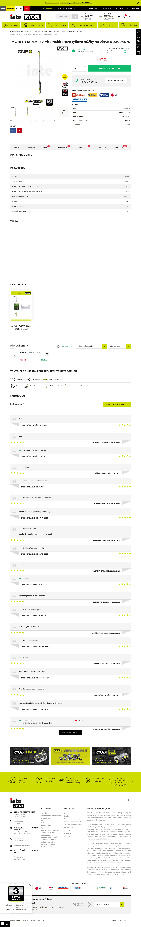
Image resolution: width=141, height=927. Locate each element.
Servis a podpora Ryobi (73, 824)
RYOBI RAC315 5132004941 (30, 353)
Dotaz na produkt (116, 81)
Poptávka (67, 830)
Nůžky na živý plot (48, 844)
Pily (42, 820)
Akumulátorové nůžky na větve (72, 31)
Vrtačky (44, 813)
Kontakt (67, 836)
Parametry (31, 147)
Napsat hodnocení (117, 404)
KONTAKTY (119, 8)
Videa (46, 146)
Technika (57, 25)
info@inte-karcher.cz (22, 845)
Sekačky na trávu (48, 842)
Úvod (22, 31)
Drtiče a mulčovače (49, 847)
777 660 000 (18, 823)
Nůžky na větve (54, 31)
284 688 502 (18, 821)
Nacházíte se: (15, 31)
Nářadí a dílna (83, 25)
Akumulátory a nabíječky (51, 815)
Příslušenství (84, 146)
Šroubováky (45, 818)
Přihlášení (93, 8)
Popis (16, 147)
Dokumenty (64, 146)
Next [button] (132, 781)
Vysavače (45, 828)
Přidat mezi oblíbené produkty (21, 121)
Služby (108, 25)
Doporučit (47, 121)
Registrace (106, 8)
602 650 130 (18, 841)
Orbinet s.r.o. (126, 920)
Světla (43, 823)
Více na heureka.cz (70, 732)
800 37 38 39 (89, 81)
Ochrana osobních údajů (73, 822)
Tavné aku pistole (48, 833)
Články (66, 816)
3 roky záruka (69, 827)
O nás (66, 813)
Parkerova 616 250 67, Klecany (24, 814)
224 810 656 (18, 839)
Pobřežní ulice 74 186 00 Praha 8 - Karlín (26, 831)
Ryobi (128, 124)
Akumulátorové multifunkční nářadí (49, 836)
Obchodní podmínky (72, 819)
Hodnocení (120, 146)
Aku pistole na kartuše (50, 830)
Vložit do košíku (109, 68)
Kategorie (102, 147)
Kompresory (46, 825)
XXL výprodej (33, 25)
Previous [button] (8, 781)
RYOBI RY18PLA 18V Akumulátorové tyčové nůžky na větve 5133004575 (33, 34)
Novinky (11, 25)
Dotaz (37, 121)
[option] (39, 72)
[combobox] (91, 346)
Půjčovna (129, 25)
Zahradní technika (41, 31)
